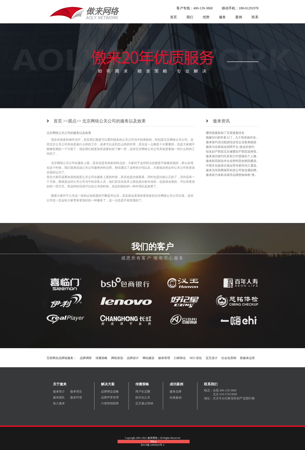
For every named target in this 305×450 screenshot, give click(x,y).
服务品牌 (176, 391)
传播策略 (101, 358)
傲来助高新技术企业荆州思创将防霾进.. (232, 161)
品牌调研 (86, 358)
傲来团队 (59, 397)
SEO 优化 (196, 358)
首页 (173, 17)
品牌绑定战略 (110, 391)
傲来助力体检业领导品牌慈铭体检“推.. (231, 175)
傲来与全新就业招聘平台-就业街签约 (230, 147)
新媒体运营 (247, 358)
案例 (238, 17)
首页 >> (61, 121)
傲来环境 (76, 397)
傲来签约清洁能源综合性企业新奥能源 (231, 142)
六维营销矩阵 (110, 403)
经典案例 (176, 397)
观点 (72, 121)
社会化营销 (228, 358)
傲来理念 (76, 391)
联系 (255, 17)
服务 (222, 17)
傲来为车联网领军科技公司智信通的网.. (232, 170)
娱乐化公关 (142, 397)
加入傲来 (59, 403)
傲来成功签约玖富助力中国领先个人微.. (232, 156)
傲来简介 (59, 391)
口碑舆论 (180, 358)
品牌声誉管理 (110, 397)
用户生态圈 (142, 391)
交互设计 (212, 358)
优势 (206, 17)
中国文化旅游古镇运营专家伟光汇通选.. (232, 165)
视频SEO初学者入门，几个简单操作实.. (231, 137)
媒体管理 (164, 358)
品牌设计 (133, 358)
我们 (189, 17)
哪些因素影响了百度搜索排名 (225, 133)
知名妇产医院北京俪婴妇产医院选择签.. (232, 151)
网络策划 (117, 358)
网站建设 (148, 358)
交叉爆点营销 (144, 403)
